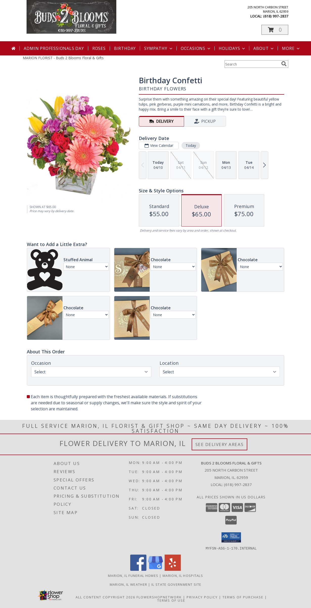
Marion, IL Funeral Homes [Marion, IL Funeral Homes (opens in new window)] (133, 575)
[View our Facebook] (138, 569)
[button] (274, 30)
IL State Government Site (176, 584)
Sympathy (158, 48)
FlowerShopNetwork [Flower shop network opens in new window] (159, 597)
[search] (284, 64)
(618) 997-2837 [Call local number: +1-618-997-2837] (275, 16)
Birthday (125, 48)
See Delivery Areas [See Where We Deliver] (219, 444)
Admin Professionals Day (54, 48)
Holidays (232, 48)
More (291, 48)
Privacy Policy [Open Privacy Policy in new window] (202, 597)
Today (191, 145)
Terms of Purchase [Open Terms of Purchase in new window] (243, 597)
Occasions (196, 48)
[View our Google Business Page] (155, 569)
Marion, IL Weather (128, 584)
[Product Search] (252, 64)
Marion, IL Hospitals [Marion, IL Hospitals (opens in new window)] (183, 575)
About (264, 48)
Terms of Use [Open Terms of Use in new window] (171, 600)
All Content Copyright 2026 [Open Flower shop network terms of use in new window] (105, 597)
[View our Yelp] (173, 569)
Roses (99, 48)
